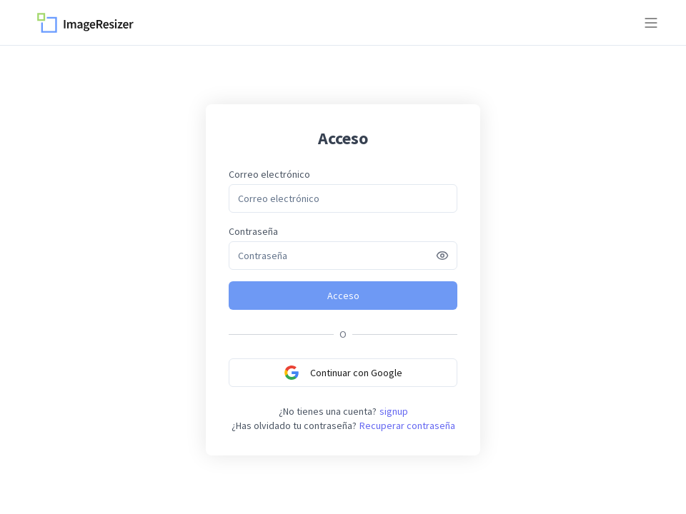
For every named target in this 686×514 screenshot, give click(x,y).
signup (393, 411)
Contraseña (253, 231)
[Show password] (442, 255)
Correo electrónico (269, 174)
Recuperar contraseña (407, 425)
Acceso (343, 295)
